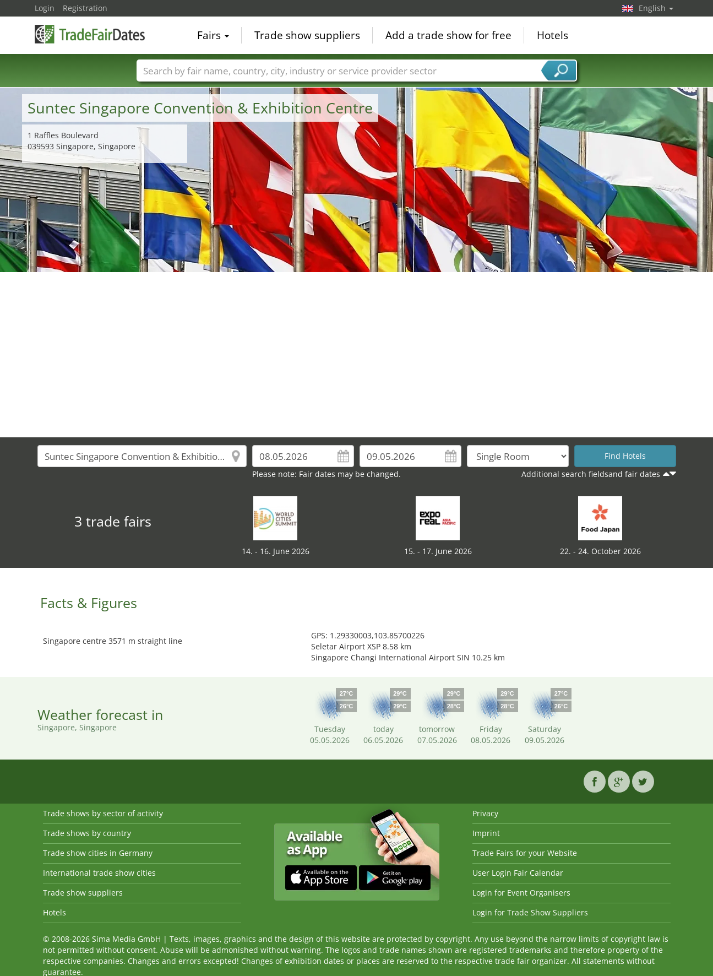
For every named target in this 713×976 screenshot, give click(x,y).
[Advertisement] (356, 355)
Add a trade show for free (448, 35)
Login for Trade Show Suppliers (530, 912)
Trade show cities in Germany (98, 853)
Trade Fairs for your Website (524, 853)
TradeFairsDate (90, 34)
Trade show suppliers (307, 35)
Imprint (486, 833)
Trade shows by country (87, 833)
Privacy (485, 813)
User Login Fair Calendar (517, 872)
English (656, 8)
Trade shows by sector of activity (103, 813)
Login (45, 8)
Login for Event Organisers (521, 892)
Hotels (552, 35)
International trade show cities (99, 872)
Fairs (213, 35)
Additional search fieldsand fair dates (590, 474)
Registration (85, 8)
